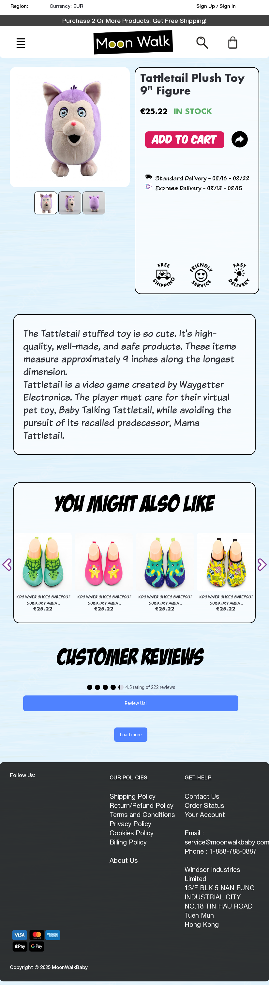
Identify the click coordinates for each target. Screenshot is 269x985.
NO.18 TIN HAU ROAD (219, 906)
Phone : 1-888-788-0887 (221, 851)
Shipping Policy (133, 796)
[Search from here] (202, 42)
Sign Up (206, 6)
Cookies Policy (132, 833)
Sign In (227, 6)
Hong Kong (202, 924)
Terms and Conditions (142, 814)
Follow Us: (22, 775)
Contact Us (202, 796)
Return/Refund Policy (141, 805)
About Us (124, 860)
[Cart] (232, 42)
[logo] (133, 42)
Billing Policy (128, 842)
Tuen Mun (199, 915)
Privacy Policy (130, 823)
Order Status (204, 805)
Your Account (205, 814)
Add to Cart (184, 138)
